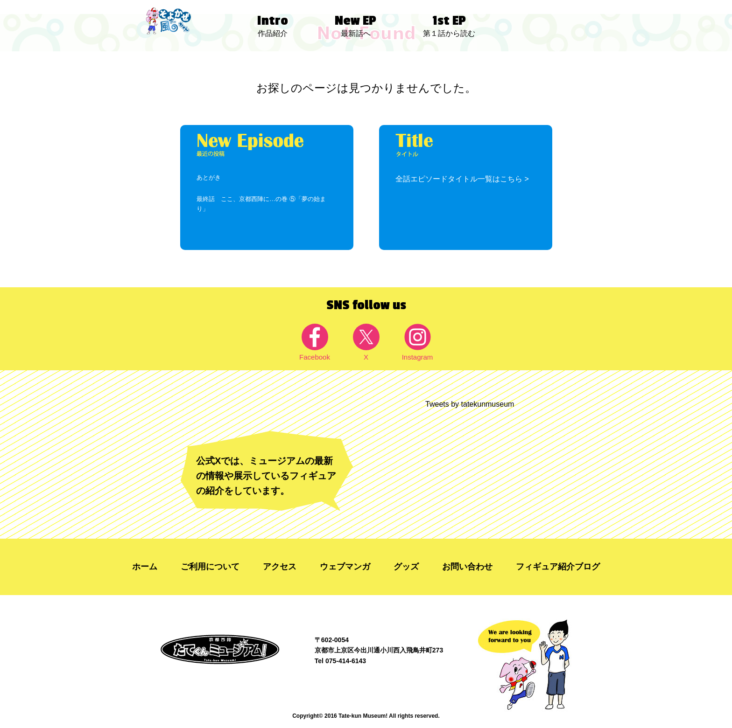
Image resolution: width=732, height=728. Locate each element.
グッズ (406, 566)
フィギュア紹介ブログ (558, 566)
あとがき (209, 177)
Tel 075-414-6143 (340, 661)
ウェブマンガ (345, 566)
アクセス (279, 566)
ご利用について (210, 566)
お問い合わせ (467, 566)
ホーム (144, 566)
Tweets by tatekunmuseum (469, 404)
